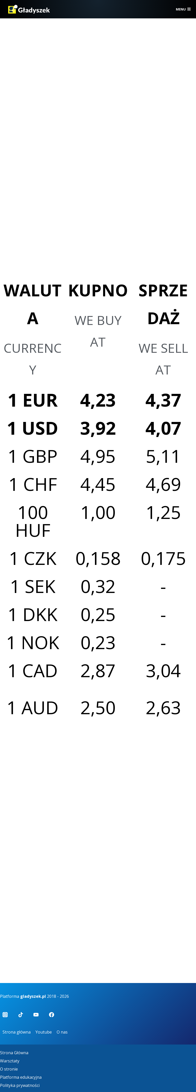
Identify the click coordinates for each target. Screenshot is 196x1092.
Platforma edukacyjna (21, 1077)
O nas (62, 1032)
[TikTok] (21, 1015)
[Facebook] (51, 1015)
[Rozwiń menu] (183, 9)
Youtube (43, 1032)
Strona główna (17, 1032)
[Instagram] (5, 1015)
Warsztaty (9, 1061)
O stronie (9, 1069)
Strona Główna (14, 1052)
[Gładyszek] (29, 9)
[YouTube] (36, 1015)
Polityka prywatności (20, 1085)
